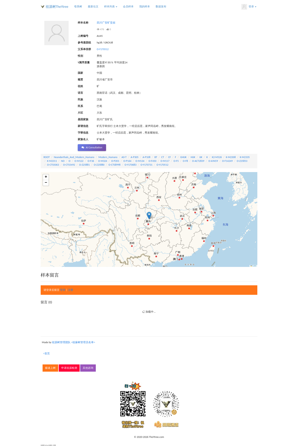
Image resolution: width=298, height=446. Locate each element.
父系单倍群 (84, 49)
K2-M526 (217, 157)
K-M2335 (245, 157)
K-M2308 (231, 157)
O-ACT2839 (198, 161)
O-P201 (115, 161)
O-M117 (164, 161)
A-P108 (146, 157)
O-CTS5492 (69, 164)
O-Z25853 (242, 161)
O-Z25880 (99, 164)
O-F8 (185, 161)
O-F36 (91, 161)
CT (162, 157)
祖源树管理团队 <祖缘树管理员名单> (73, 342)
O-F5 (176, 161)
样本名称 (83, 22)
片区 (80, 112)
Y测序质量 (84, 62)
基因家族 (83, 119)
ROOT (47, 157)
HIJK (193, 157)
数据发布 (161, 6)
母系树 (78, 6)
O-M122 (78, 161)
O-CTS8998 (114, 164)
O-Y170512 (103, 49)
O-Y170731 (146, 164)
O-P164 (127, 161)
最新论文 (93, 6)
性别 (80, 55)
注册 (70, 290)
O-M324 (102, 161)
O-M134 (140, 161)
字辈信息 (83, 132)
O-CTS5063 (53, 164)
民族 (80, 99)
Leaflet (253, 266)
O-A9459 (213, 161)
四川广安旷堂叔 (106, 22)
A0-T (124, 157)
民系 (80, 106)
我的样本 (144, 6)
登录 (248, 7)
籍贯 (80, 79)
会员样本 (128, 6)
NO (62, 161)
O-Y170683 (130, 164)
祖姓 (80, 86)
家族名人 (83, 139)
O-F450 (152, 161)
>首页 (46, 353)
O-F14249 (227, 161)
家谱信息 (83, 126)
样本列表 (110, 6)
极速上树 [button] (50, 368)
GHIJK (183, 157)
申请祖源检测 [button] (69, 368)
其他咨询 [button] (88, 368)
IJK (200, 157)
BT (156, 157)
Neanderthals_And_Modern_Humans (74, 157)
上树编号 (83, 36)
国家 (80, 73)
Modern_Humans (107, 157)
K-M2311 (52, 161)
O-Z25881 (84, 164)
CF (169, 157)
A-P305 (135, 157)
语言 (80, 92)
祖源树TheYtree (57, 7)
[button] (149, 215)
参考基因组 (84, 42)
